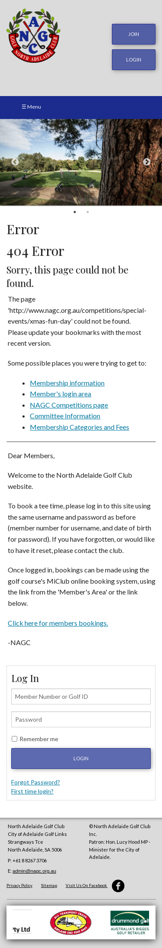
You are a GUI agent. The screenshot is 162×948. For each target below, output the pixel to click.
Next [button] (147, 162)
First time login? (32, 791)
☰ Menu (31, 106)
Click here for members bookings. (58, 623)
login (133, 59)
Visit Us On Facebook (95, 885)
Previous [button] (15, 162)
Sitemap (49, 885)
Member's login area (60, 393)
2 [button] (87, 212)
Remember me (38, 738)
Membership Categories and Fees (79, 427)
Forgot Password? (35, 782)
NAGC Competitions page (69, 405)
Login (81, 758)
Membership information (67, 383)
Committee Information (65, 415)
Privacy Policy (19, 885)
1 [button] (74, 212)
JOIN (133, 34)
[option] (81, 162)
